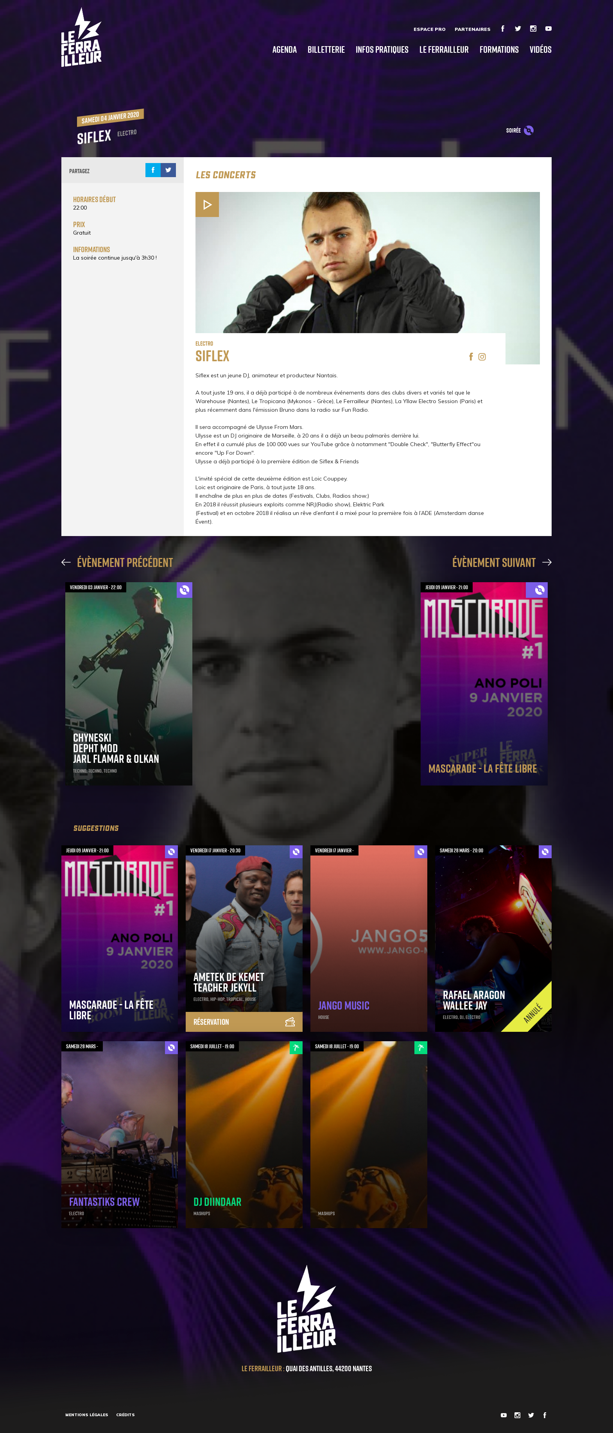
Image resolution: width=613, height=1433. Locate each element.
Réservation (244, 1022)
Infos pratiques (382, 49)
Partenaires (473, 29)
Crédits (125, 1414)
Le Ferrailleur (444, 49)
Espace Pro (430, 29)
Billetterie (326, 49)
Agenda (284, 49)
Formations (499, 49)
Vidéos (541, 49)
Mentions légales (86, 1414)
